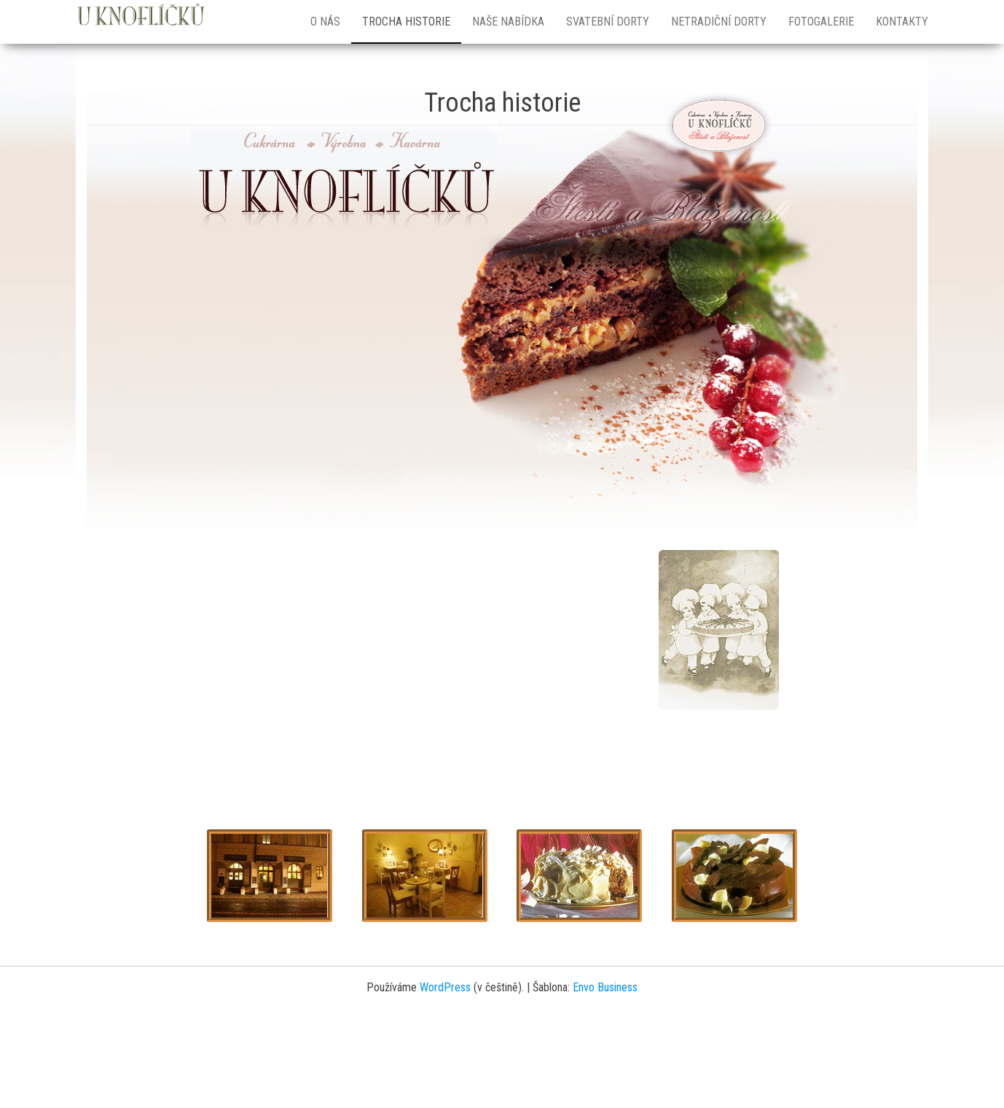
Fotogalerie (821, 21)
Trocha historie (406, 21)
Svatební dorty (607, 21)
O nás (325, 21)
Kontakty (902, 21)
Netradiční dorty (718, 21)
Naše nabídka (508, 21)
